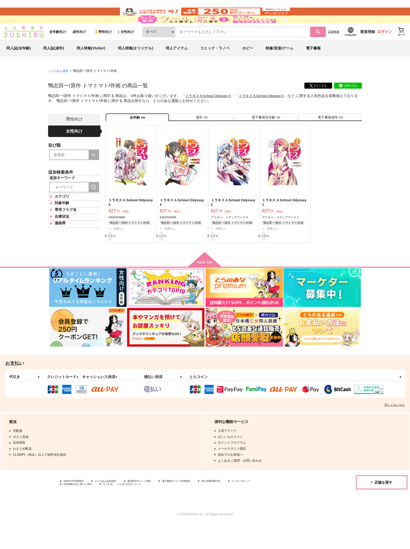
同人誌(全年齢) (18, 64)
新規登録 (367, 47)
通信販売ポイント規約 (156, 505)
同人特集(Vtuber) (91, 64)
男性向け (103, 47)
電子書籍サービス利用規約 (202, 505)
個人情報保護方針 (245, 505)
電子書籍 (313, 64)
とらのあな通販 (59, 86)
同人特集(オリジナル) (135, 64)
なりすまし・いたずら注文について (174, 509)
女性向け (125, 47)
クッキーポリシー (76, 509)
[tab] (201, 135)
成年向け (79, 47)
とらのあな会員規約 (115, 505)
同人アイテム (177, 64)
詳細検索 (333, 47)
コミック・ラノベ (215, 64)
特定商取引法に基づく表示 (119, 509)
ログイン (384, 47)
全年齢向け (57, 47)
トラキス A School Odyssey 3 (266, 111)
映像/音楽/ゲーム (279, 64)
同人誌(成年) (53, 64)
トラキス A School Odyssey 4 (209, 111)
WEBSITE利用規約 (77, 505)
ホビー (247, 64)
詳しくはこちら (395, 428)
